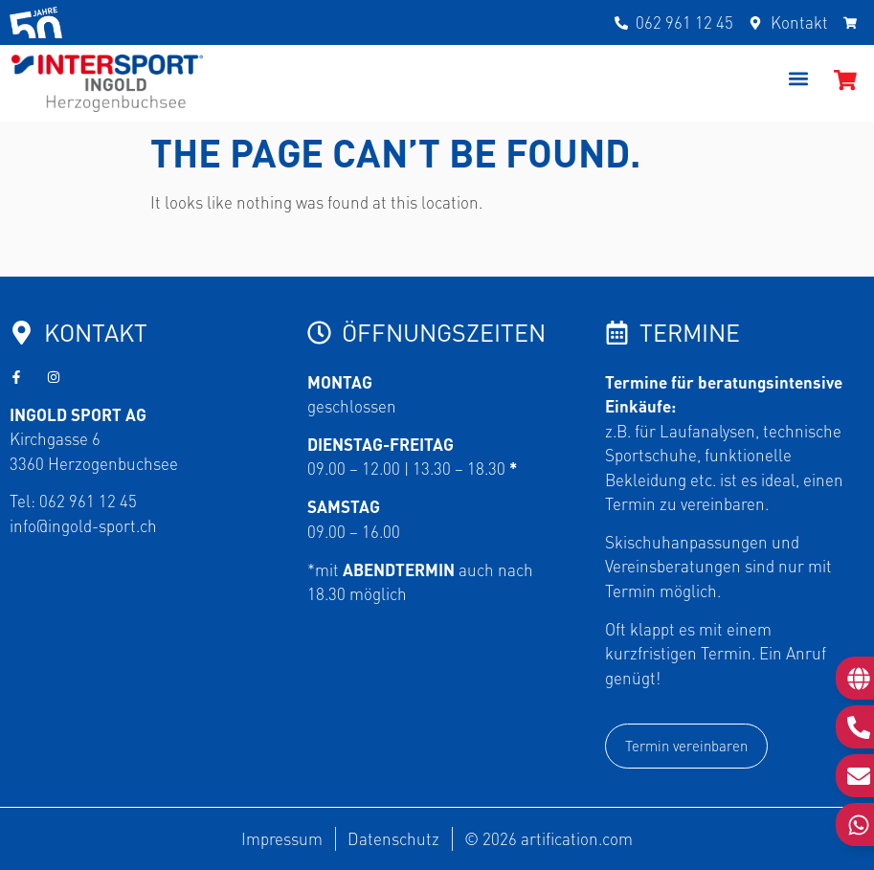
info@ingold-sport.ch (83, 525)
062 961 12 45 (88, 500)
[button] (799, 79)
